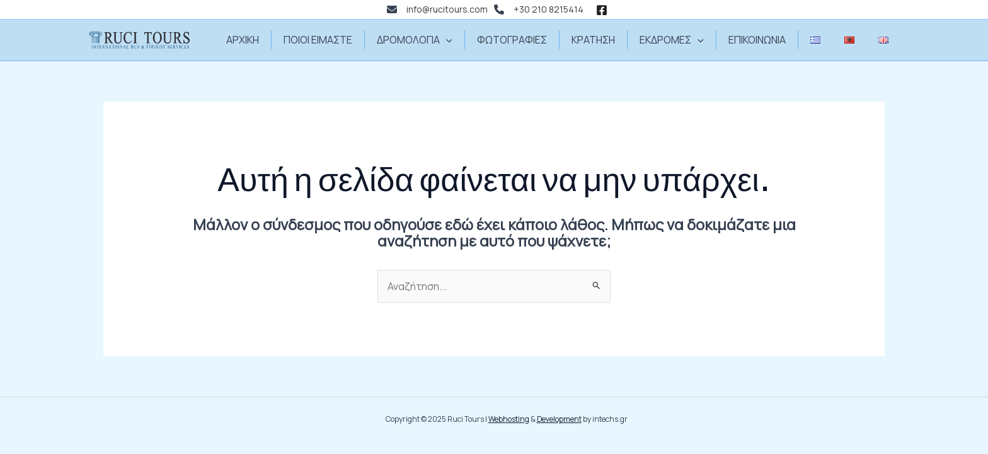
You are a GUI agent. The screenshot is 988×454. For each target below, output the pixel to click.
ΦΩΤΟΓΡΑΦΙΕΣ (518, 40)
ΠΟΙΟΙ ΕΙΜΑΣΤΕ (331, 40)
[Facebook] (601, 10)
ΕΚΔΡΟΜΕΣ (670, 39)
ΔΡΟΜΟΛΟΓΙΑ (424, 39)
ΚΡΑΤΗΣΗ (595, 40)
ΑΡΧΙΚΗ (259, 40)
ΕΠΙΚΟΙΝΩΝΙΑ (751, 40)
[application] (455, 39)
